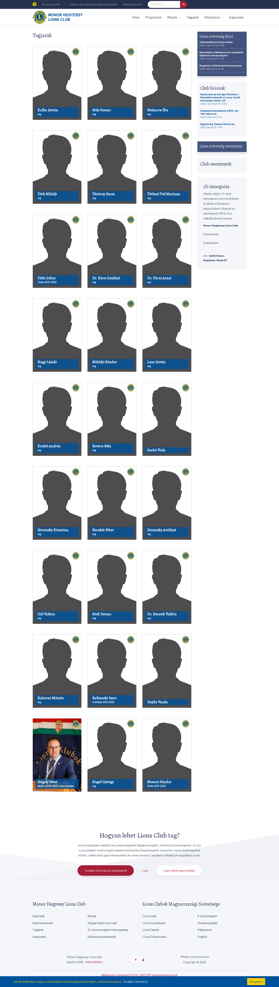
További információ (135, 981)
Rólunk (174, 17)
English (202, 936)
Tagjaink (192, 17)
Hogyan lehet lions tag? (102, 923)
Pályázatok (204, 929)
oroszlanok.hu (132, 4)
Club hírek (39, 916)
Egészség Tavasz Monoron (217, 125)
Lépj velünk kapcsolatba (179, 870)
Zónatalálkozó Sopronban (216, 43)
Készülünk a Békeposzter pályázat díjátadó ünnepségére (221, 55)
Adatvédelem (94, 962)
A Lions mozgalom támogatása (108, 929)
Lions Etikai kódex (154, 936)
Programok (153, 17)
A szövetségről (207, 916)
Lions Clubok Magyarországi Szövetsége (93, 4)
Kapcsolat (236, 17)
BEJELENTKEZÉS (51, 4)
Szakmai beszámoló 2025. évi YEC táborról (219, 113)
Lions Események (153, 923)
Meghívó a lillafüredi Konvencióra (220, 67)
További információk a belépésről (105, 870)
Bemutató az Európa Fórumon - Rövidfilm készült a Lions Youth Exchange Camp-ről (220, 99)
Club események (43, 923)
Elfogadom (256, 981)
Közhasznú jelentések (102, 936)
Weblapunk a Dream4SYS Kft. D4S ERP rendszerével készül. (139, 975)
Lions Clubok (150, 929)
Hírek (136, 17)
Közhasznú (213, 17)
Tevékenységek (207, 923)
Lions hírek (149, 916)
